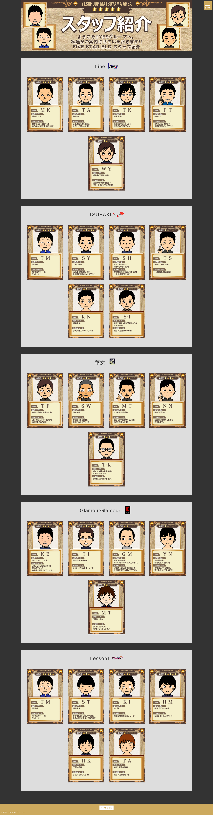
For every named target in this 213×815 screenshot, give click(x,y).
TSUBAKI (106, 214)
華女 (106, 362)
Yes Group (17, 812)
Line (106, 66)
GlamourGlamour (106, 510)
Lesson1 (106, 658)
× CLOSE (106, 808)
